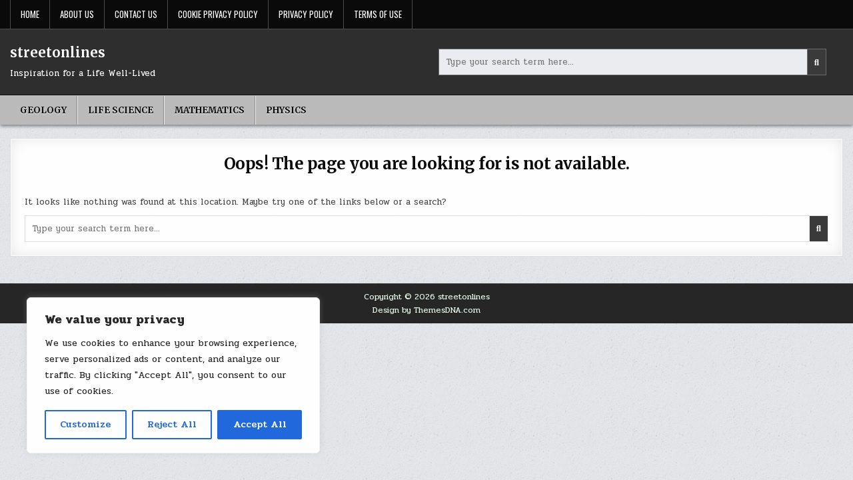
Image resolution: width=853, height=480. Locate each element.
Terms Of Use (378, 14)
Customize (85, 424)
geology (43, 110)
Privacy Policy (306, 14)
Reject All (172, 424)
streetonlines (57, 52)
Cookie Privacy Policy (218, 14)
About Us (77, 14)
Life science (120, 110)
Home (30, 14)
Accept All (260, 424)
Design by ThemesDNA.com (426, 310)
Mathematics (210, 110)
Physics (286, 110)
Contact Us (136, 14)
